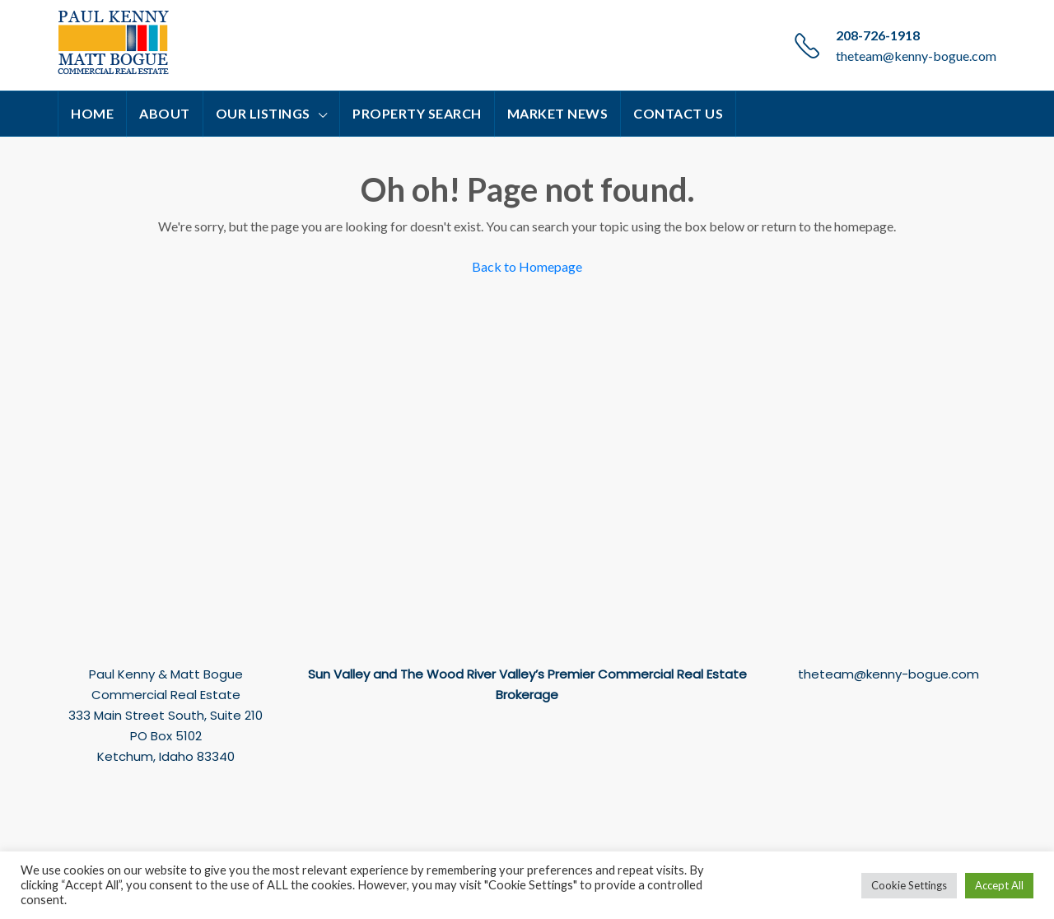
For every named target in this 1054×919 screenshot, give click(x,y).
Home (92, 113)
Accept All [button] (999, 885)
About (164, 113)
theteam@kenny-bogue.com (916, 55)
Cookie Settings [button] (909, 885)
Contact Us (678, 113)
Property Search (417, 113)
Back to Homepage (527, 266)
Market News (558, 113)
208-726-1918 (878, 35)
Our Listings (263, 113)
